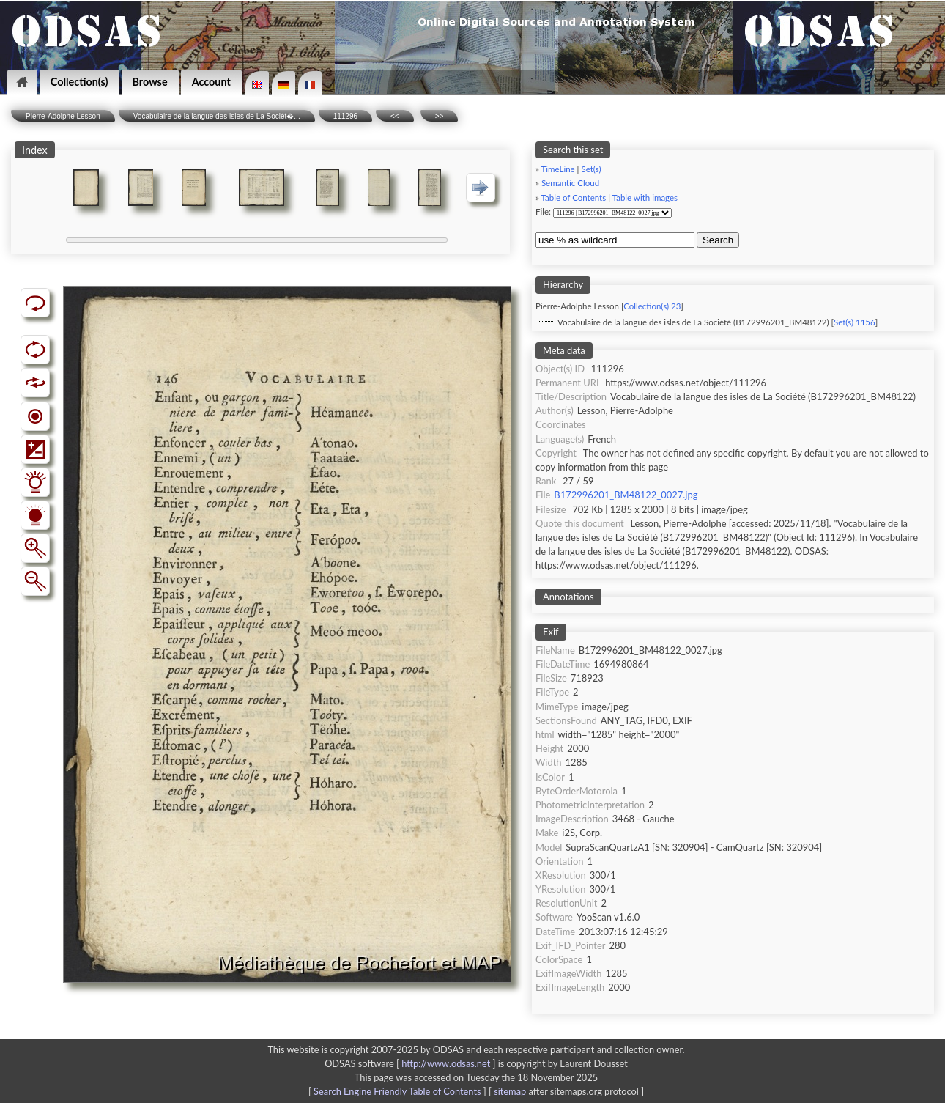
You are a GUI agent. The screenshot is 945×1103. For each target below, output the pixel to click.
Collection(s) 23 (652, 306)
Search (718, 240)
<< (394, 116)
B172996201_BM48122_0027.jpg (625, 495)
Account (211, 81)
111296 (345, 116)
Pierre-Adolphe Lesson (63, 116)
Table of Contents (574, 197)
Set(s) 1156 (854, 322)
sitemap (510, 1091)
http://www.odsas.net (445, 1063)
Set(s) (591, 169)
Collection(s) (79, 81)
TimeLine (558, 169)
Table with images (645, 197)
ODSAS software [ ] (411, 1063)
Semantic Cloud (570, 183)
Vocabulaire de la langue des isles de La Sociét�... (216, 116)
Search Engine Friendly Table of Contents (397, 1091)
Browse (150, 81)
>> (439, 116)
